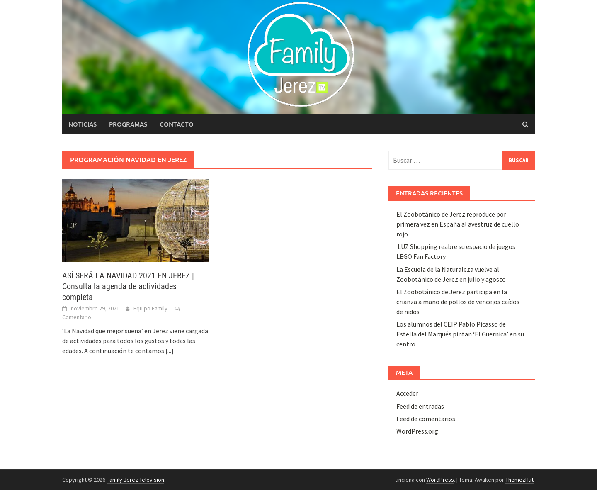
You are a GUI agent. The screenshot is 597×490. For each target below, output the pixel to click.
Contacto (177, 124)
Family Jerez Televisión (135, 479)
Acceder (407, 393)
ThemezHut (519, 479)
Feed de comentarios (425, 418)
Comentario (76, 317)
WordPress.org (417, 431)
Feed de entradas (420, 406)
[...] (169, 350)
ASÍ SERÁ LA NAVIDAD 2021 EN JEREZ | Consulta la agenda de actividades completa (128, 286)
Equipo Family (150, 308)
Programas (128, 124)
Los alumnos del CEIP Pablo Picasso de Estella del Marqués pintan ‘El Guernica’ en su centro (460, 334)
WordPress (440, 479)
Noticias (82, 124)
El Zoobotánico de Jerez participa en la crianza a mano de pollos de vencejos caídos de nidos (457, 302)
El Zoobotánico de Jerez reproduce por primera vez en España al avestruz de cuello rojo (457, 224)
